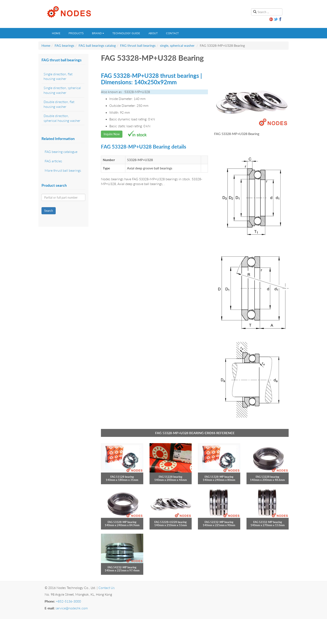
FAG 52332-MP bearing (267, 522)
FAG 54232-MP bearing (122, 567)
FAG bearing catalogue (61, 152)
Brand (98, 33)
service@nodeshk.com (71, 608)
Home (56, 33)
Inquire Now (112, 134)
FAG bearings (64, 45)
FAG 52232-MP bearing (219, 522)
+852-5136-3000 (68, 601)
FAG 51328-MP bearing (219, 476)
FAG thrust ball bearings (138, 45)
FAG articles (53, 161)
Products (76, 33)
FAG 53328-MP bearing (122, 522)
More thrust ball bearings (63, 170)
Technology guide (126, 33)
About (153, 33)
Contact (172, 33)
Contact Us (106, 588)
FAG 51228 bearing (170, 476)
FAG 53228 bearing (267, 476)
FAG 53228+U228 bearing (170, 522)
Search (48, 210)
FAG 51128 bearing (122, 476)
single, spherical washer (177, 45)
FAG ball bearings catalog (97, 45)
